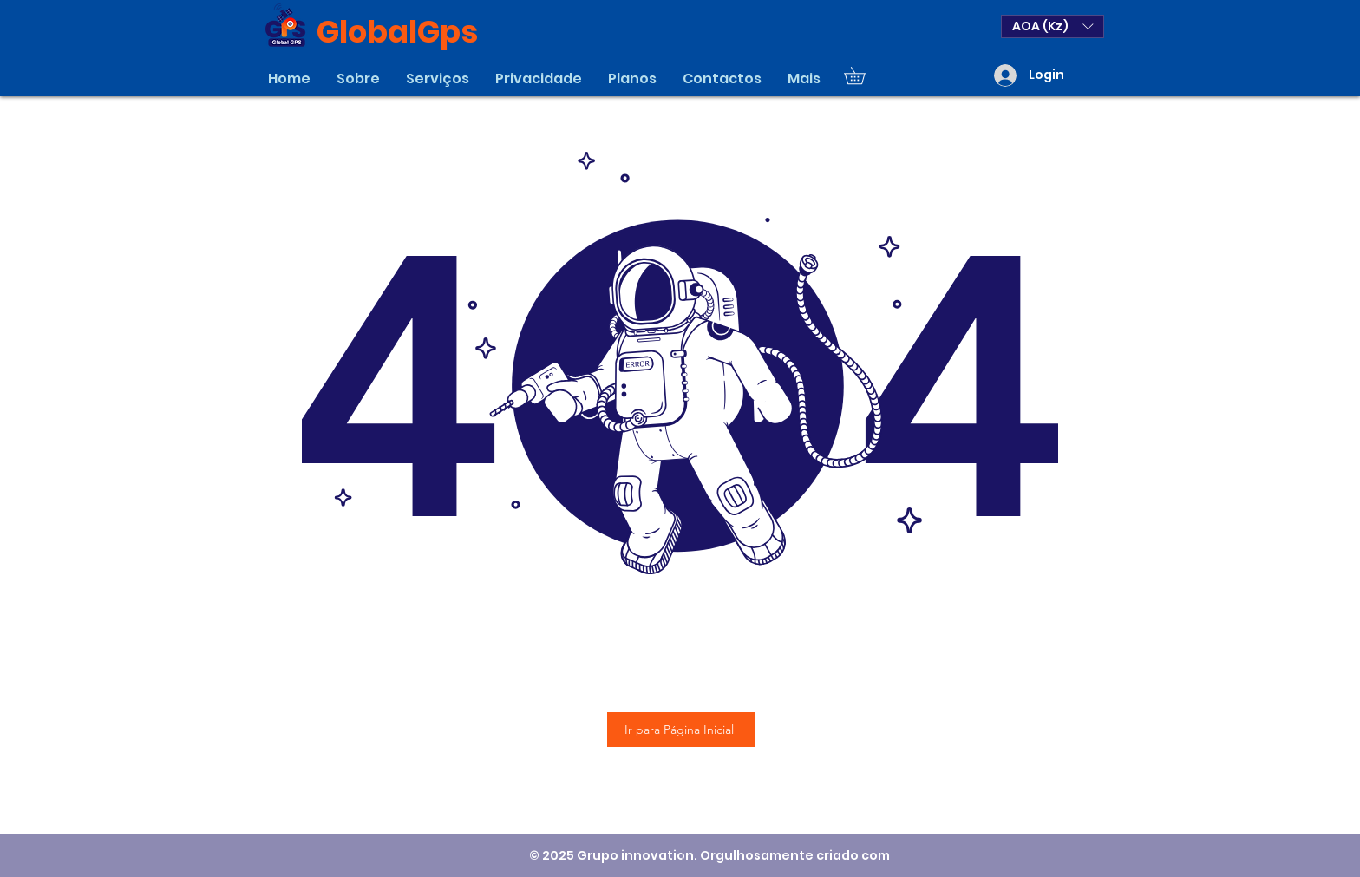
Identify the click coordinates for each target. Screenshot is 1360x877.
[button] (1052, 26)
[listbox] (1052, 26)
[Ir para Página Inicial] (681, 729)
